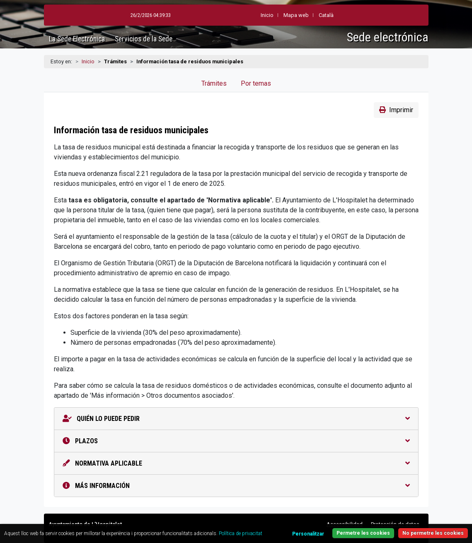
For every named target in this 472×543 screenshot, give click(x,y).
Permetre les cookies (363, 533)
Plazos (236, 441)
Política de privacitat (240, 533)
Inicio (88, 61)
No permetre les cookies (433, 533)
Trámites (214, 83)
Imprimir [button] (396, 110)
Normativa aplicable (236, 463)
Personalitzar (308, 534)
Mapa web (275, 15)
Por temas (256, 83)
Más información (236, 485)
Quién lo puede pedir (236, 418)
